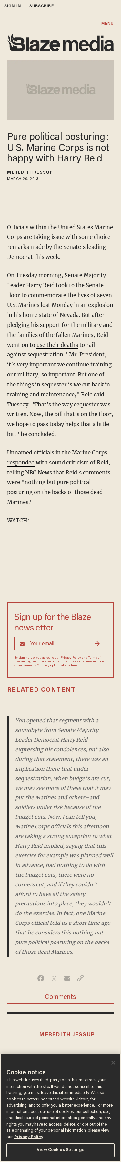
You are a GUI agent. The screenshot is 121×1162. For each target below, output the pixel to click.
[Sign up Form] (60, 643)
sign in (12, 6)
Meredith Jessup (30, 173)
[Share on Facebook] (40, 978)
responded (21, 462)
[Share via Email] (67, 978)
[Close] (113, 1063)
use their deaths (57, 345)
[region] (60, 1108)
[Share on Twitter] (54, 978)
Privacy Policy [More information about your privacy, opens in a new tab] (28, 1137)
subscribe (41, 6)
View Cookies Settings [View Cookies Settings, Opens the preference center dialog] (60, 1150)
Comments (60, 997)
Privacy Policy (71, 657)
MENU (107, 24)
